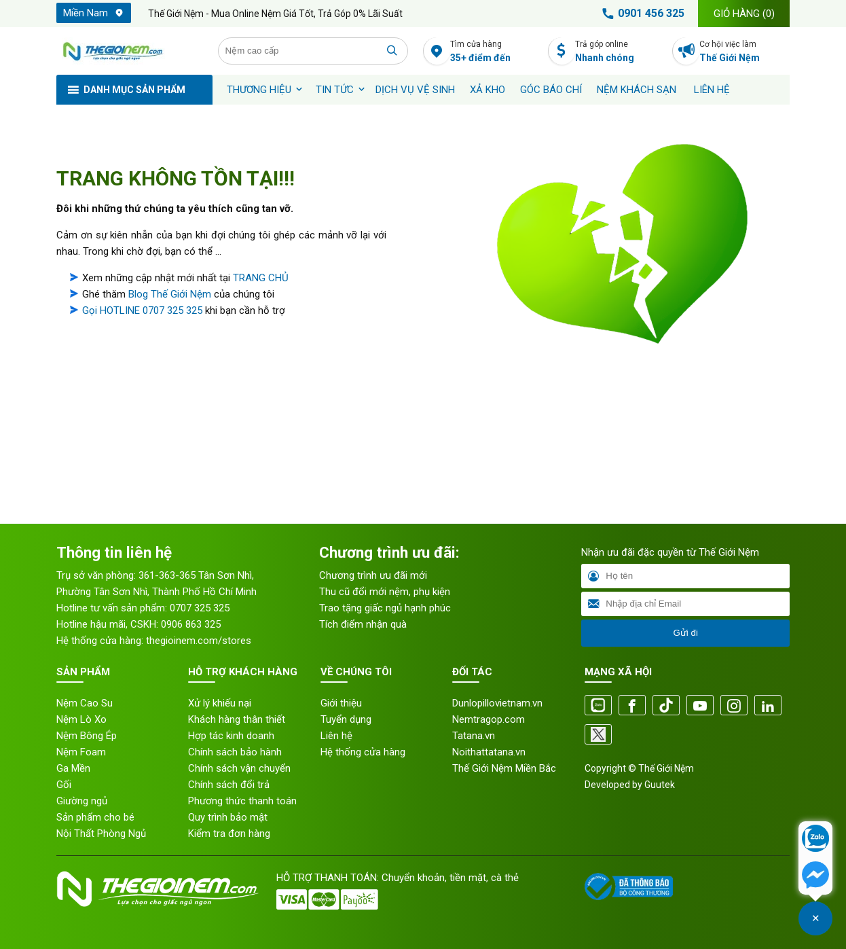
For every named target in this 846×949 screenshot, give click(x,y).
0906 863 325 (191, 624)
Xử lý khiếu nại (219, 703)
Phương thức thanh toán (242, 801)
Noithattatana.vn (489, 752)
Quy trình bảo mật (228, 817)
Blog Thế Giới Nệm (169, 294)
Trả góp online (620, 52)
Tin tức (335, 90)
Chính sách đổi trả (229, 784)
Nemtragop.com (488, 719)
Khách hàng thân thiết (236, 719)
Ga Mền (73, 768)
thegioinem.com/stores (198, 640)
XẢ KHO (487, 90)
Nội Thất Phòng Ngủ (101, 833)
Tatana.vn (473, 736)
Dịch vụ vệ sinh (415, 90)
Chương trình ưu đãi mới (373, 575)
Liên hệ (712, 90)
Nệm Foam (81, 752)
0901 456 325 (640, 13)
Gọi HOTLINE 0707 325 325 (142, 310)
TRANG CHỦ (261, 278)
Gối (63, 784)
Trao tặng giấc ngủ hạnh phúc (385, 608)
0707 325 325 (199, 608)
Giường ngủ (81, 801)
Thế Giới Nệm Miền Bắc (504, 768)
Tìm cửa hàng (495, 52)
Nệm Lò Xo (81, 719)
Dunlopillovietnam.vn (497, 703)
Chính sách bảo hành (235, 752)
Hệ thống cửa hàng (362, 752)
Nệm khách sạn (636, 90)
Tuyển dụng (345, 719)
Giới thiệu (341, 703)
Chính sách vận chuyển (239, 768)
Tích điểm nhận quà (363, 624)
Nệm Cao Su (84, 703)
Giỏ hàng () (744, 13)
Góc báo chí (551, 90)
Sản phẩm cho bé (95, 817)
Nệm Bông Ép (86, 736)
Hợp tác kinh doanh (231, 736)
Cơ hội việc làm (744, 52)
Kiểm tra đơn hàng (229, 833)
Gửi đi (685, 633)
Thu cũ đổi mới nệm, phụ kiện (384, 592)
